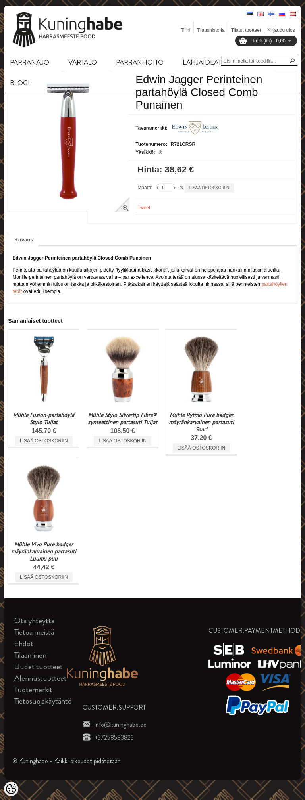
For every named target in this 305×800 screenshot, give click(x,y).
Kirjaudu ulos (281, 30)
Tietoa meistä (34, 632)
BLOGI (20, 83)
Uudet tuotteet (38, 666)
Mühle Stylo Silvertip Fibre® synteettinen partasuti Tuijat (122, 418)
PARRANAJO (29, 62)
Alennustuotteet (40, 678)
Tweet (143, 208)
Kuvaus (23, 240)
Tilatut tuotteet (246, 30)
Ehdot (23, 643)
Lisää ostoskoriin (209, 188)
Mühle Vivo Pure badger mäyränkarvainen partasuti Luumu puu (43, 551)
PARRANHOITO (140, 62)
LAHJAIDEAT (202, 62)
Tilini (185, 30)
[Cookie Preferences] (11, 789)
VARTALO (82, 62)
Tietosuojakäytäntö (43, 701)
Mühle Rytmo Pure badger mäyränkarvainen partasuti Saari (201, 422)
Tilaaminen (30, 655)
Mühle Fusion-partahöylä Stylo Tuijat (43, 418)
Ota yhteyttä (34, 620)
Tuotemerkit (33, 689)
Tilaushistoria (210, 30)
